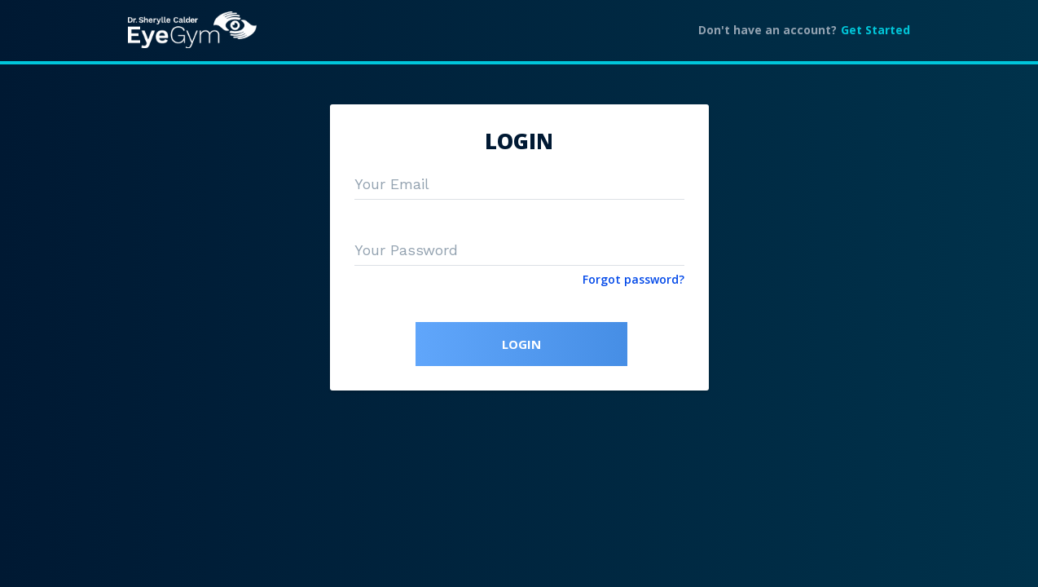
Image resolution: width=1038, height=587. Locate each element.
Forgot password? (633, 279)
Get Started (875, 30)
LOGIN (521, 344)
